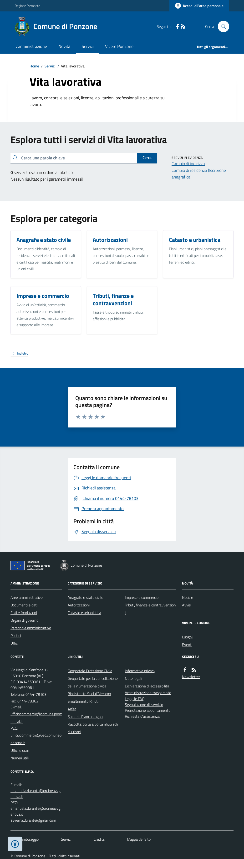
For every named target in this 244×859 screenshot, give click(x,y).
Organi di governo (24, 620)
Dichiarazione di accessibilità (147, 686)
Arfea (72, 709)
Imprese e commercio (141, 597)
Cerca (147, 157)
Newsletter (191, 677)
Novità (64, 46)
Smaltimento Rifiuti (83, 701)
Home (34, 66)
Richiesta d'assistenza (142, 716)
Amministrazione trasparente (148, 693)
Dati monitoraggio (24, 839)
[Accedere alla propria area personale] (199, 5)
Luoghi (187, 637)
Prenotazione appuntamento (147, 710)
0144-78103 (35, 694)
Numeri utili (19, 758)
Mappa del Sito (139, 839)
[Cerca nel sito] (221, 26)
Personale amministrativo (30, 628)
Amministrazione (31, 46)
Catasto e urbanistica (84, 612)
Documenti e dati (23, 605)
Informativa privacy (140, 671)
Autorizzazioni (79, 605)
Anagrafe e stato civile (85, 597)
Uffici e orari (19, 750)
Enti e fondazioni (23, 612)
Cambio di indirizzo (188, 163)
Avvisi (186, 605)
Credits (99, 839)
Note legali (133, 678)
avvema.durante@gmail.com (33, 820)
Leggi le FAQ (135, 698)
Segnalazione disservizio (144, 704)
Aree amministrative (26, 597)
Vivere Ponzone (119, 46)
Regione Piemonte (27, 5)
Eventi (187, 644)
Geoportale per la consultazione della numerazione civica (93, 682)
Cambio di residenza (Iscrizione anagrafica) (199, 173)
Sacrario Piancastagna (85, 716)
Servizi (88, 46)
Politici (15, 635)
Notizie (187, 597)
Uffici (14, 643)
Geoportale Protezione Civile (90, 671)
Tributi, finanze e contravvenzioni (150, 608)
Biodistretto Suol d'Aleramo (89, 693)
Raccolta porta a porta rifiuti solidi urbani (93, 728)
